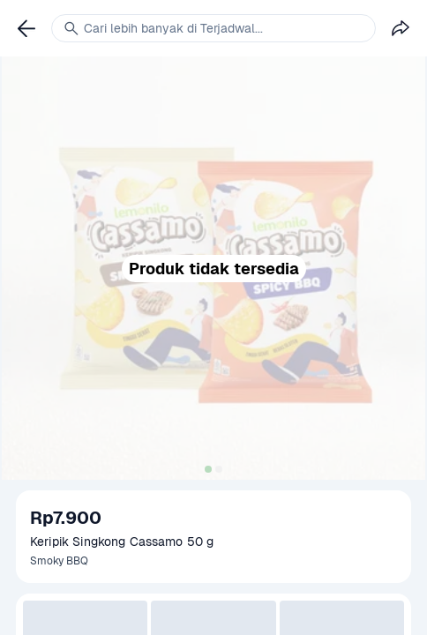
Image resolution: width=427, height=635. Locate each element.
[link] (26, 28)
